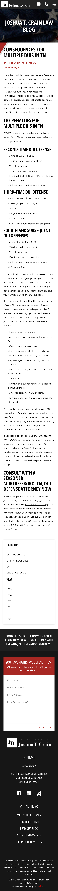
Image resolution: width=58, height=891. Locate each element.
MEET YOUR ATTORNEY (29, 815)
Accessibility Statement (28, 883)
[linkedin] (29, 795)
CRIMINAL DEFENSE (29, 821)
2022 (9, 607)
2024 (9, 595)
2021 (9, 613)
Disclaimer (33, 879)
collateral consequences (16, 100)
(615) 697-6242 (29, 766)
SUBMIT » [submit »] (45, 727)
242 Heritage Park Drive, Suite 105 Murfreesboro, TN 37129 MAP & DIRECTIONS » (29, 778)
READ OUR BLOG (29, 828)
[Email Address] (29, 695)
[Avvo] (39, 795)
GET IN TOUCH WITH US (29, 842)
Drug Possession (17, 572)
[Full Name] (29, 680)
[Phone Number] (29, 688)
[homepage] (29, 743)
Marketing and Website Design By (29, 886)
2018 (9, 619)
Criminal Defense (18, 560)
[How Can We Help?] (29, 711)
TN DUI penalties (12, 133)
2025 (9, 589)
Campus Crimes (16, 554)
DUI (9, 566)
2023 (9, 601)
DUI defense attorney (36, 504)
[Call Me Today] (48, 4)
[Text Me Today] (40, 4)
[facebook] (19, 795)
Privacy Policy (44, 879)
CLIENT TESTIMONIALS (29, 835)
